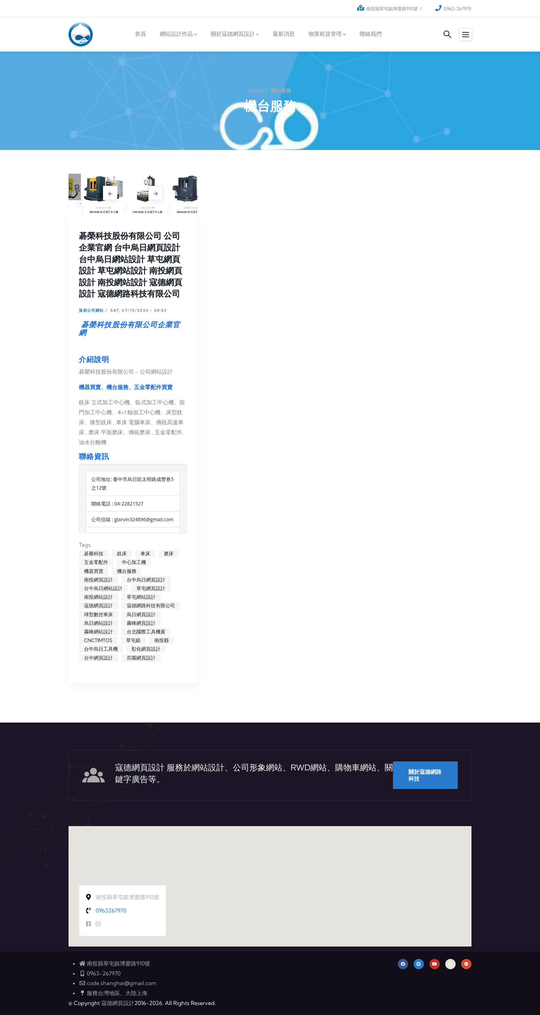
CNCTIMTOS (98, 640)
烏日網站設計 (98, 623)
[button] (270, 880)
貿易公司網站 (91, 310)
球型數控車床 (98, 614)
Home (256, 90)
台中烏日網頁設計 (146, 580)
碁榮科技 (93, 554)
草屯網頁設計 (150, 588)
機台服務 (126, 571)
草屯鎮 (133, 640)
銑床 (122, 554)
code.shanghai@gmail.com (117, 983)
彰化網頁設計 (146, 649)
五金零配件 (96, 562)
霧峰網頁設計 (141, 623)
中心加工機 (134, 562)
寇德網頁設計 (98, 605)
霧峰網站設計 (98, 632)
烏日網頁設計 (141, 614)
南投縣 (161, 640)
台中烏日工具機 (101, 649)
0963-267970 (457, 8)
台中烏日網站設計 (103, 588)
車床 (145, 554)
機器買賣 (93, 571)
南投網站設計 (98, 597)
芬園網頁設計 (141, 658)
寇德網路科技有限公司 (151, 605)
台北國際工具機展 (146, 632)
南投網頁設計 (98, 580)
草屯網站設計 (141, 597)
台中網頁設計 (98, 658)
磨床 (169, 554)
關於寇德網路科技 (425, 775)
